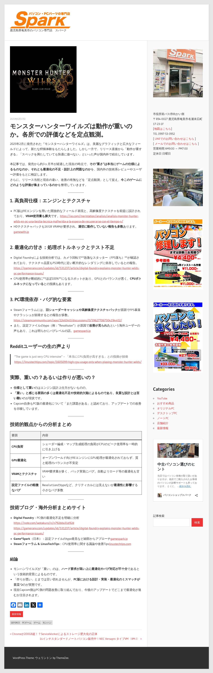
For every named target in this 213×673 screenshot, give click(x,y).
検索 (197, 522)
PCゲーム (26, 622)
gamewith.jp (21, 232)
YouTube (162, 398)
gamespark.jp (82, 331)
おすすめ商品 (165, 403)
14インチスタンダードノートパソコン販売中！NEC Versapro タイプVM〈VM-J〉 (90, 638)
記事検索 (158, 515)
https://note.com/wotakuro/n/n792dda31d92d (44, 523)
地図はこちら (162, 128)
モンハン (47, 622)
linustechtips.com (120, 544)
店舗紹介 (162, 423)
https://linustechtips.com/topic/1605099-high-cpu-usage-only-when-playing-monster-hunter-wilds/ (78, 362)
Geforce (15, 622)
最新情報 (16, 614)
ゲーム (37, 622)
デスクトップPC (167, 413)
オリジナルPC (165, 408)
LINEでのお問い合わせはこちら (174, 138)
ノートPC (163, 418)
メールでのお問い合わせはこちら (176, 143)
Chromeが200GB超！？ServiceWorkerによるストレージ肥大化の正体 (54, 634)
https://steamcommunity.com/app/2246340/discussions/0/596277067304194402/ (68, 320)
